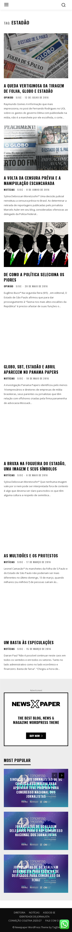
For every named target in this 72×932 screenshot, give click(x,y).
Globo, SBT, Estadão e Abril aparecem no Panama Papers (31, 369)
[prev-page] (54, 775)
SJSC (19, 97)
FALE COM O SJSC (54, 920)
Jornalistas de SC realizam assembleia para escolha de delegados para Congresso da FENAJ (36, 873)
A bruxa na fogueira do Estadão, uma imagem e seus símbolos (35, 466)
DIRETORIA (19, 912)
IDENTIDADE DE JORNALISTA (34, 916)
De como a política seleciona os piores (34, 277)
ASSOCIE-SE (49, 912)
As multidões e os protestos (31, 555)
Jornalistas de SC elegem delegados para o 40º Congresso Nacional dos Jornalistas (36, 830)
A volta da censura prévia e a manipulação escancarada (32, 180)
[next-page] (61, 775)
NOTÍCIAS (9, 190)
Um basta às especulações (29, 642)
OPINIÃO (8, 97)
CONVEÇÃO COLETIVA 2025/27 (25, 920)
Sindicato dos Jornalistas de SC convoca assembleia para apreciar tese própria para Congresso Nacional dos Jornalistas (36, 788)
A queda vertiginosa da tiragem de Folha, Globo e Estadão (34, 88)
